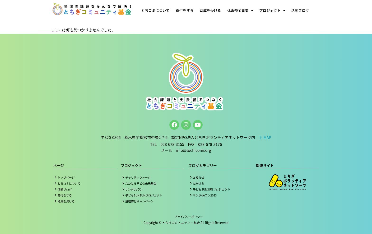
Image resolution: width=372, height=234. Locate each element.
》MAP (265, 137)
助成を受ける (210, 10)
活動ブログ (300, 10)
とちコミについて (155, 10)
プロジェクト (272, 10)
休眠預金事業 (240, 10)
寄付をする (185, 10)
